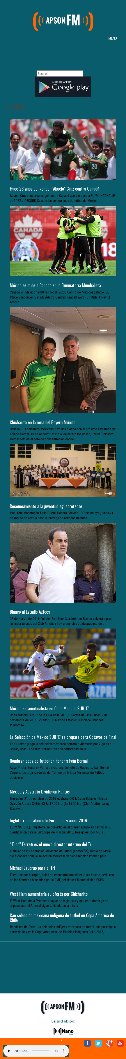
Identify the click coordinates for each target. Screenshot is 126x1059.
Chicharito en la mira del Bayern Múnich (43, 422)
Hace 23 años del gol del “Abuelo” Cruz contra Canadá (54, 188)
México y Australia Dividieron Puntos (40, 791)
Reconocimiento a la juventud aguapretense (46, 506)
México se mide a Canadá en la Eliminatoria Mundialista (55, 285)
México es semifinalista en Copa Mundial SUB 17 (49, 708)
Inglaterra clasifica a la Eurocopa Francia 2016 (48, 820)
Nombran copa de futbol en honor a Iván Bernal (49, 760)
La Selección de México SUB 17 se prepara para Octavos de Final (63, 736)
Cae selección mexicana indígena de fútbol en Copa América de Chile (62, 917)
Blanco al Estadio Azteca (30, 611)
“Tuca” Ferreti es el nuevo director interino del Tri (51, 844)
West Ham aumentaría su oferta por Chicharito (49, 893)
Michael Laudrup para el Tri (32, 867)
